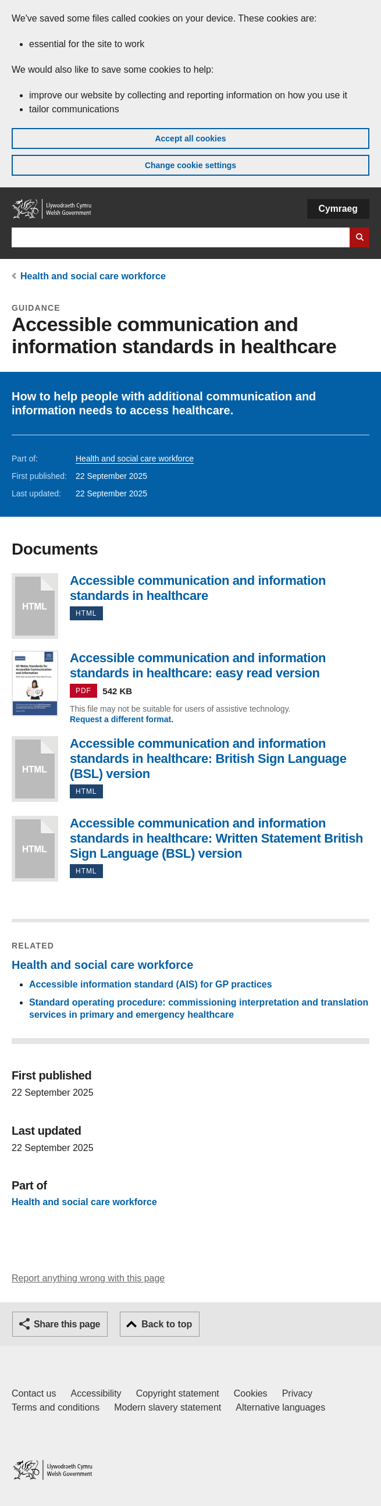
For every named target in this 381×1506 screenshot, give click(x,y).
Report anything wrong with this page (88, 1278)
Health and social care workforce (93, 276)
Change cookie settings (190, 165)
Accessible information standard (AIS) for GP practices (150, 984)
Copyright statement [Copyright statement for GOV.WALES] (177, 1393)
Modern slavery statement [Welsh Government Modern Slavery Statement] (167, 1407)
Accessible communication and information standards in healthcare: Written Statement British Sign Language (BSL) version (35, 849)
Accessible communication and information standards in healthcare (35, 606)
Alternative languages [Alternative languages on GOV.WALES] (280, 1407)
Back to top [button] (166, 1324)
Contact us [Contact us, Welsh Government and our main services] (34, 1393)
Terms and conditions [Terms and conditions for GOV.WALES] (55, 1407)
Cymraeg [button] (338, 209)
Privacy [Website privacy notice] (297, 1393)
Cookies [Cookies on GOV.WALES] (251, 1393)
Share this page (67, 1324)
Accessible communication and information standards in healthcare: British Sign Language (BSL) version (35, 769)
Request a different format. (121, 719)
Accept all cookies (190, 138)
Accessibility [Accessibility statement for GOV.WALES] (95, 1393)
